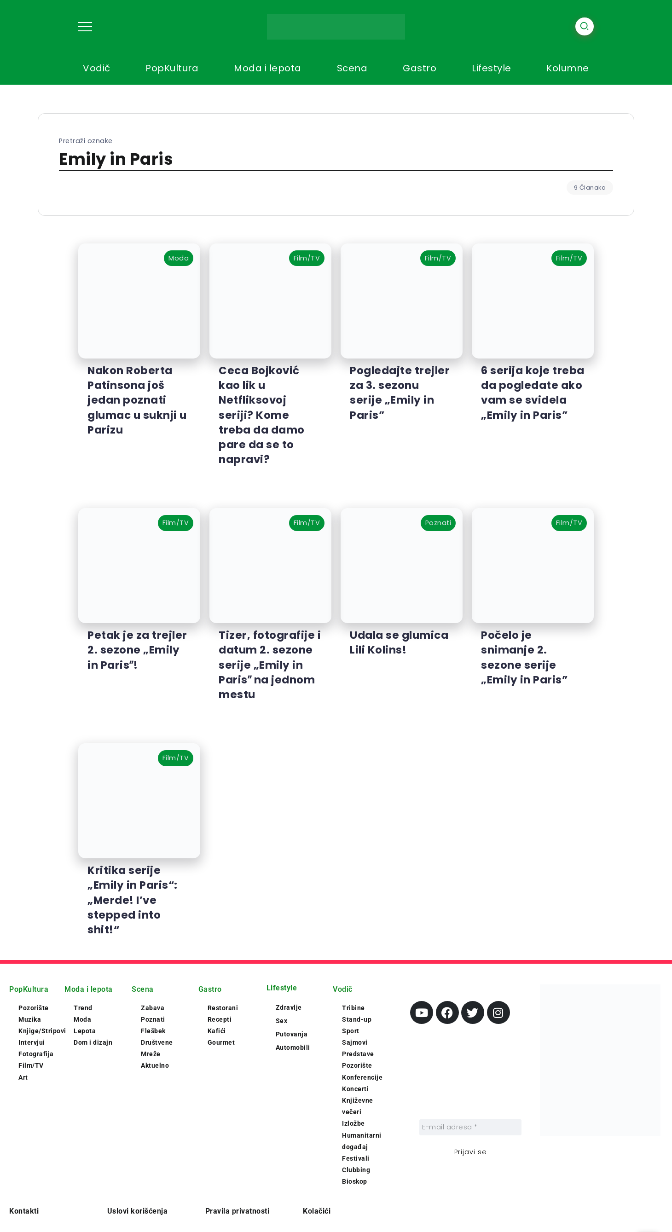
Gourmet (221, 1042)
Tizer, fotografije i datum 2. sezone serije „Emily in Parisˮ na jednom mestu (270, 665)
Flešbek (153, 1031)
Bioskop (354, 1181)
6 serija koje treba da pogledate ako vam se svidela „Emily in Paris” (533, 392)
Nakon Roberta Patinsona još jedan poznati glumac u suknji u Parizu (137, 400)
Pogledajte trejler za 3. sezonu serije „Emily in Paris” (400, 392)
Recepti (220, 1019)
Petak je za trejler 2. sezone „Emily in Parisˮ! (137, 650)
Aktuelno (155, 1065)
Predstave (358, 1054)
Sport (350, 1031)
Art (23, 1077)
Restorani (223, 1008)
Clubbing (356, 1170)
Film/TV (31, 1065)
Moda (82, 1019)
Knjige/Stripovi (42, 1031)
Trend (83, 1008)
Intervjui (31, 1042)
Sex (282, 1020)
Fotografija (36, 1054)
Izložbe (353, 1123)
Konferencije (362, 1077)
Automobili (293, 1047)
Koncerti (355, 1089)
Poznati (153, 1019)
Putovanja (292, 1034)
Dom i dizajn (93, 1042)
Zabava (152, 1008)
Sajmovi (355, 1042)
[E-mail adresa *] (470, 1127)
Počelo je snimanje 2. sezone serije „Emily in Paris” (524, 657)
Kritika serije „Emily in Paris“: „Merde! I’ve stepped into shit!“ (132, 900)
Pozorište (33, 1008)
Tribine (353, 1008)
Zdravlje (289, 1007)
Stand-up (356, 1019)
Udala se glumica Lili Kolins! (399, 642)
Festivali (356, 1158)
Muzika (29, 1019)
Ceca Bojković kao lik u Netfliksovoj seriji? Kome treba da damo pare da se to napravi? (262, 415)
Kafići (217, 1031)
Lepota (85, 1031)
